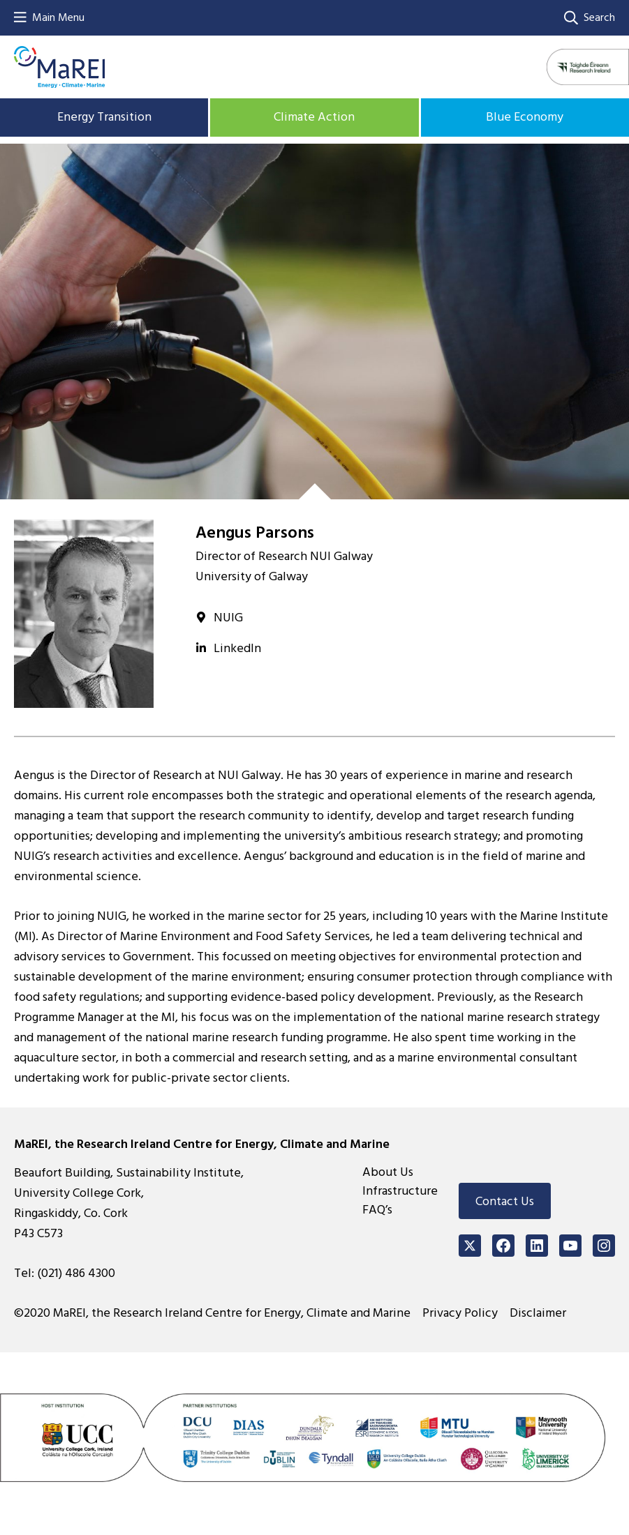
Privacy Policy (460, 1313)
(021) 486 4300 (76, 1273)
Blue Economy (524, 117)
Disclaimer (538, 1313)
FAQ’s (377, 1210)
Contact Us (504, 1201)
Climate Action (314, 117)
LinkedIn (237, 648)
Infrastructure (400, 1191)
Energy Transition (104, 117)
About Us (387, 1172)
